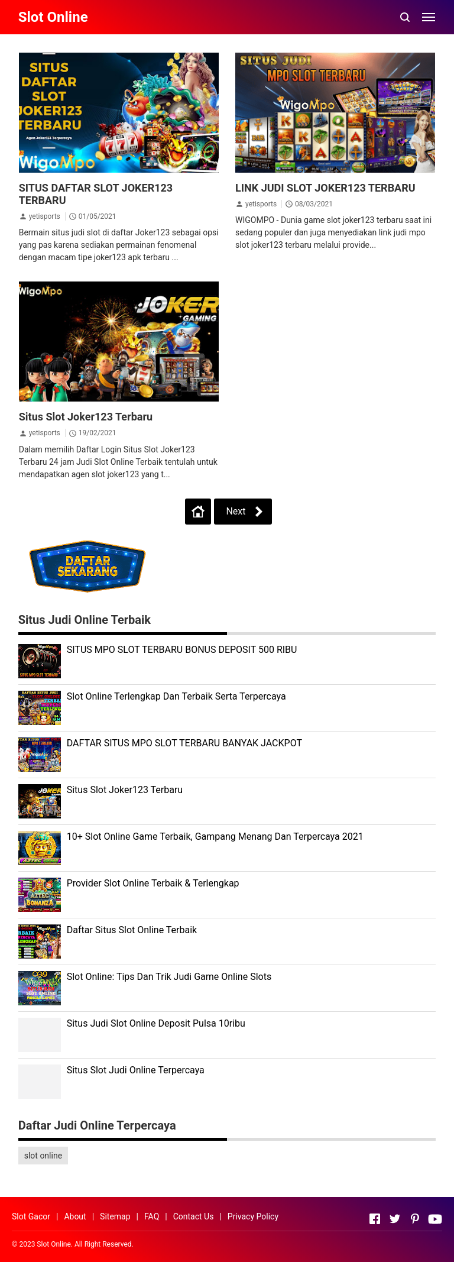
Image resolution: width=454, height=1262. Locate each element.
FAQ (151, 1216)
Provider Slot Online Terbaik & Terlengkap (153, 883)
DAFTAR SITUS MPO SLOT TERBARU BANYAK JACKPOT (184, 743)
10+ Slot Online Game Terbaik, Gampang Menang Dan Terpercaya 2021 (215, 836)
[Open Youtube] (435, 1219)
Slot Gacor (31, 1216)
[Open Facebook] (375, 1219)
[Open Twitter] (395, 1219)
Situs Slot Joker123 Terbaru (86, 416)
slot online (43, 1155)
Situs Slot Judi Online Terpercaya (136, 1070)
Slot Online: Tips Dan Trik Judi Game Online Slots (169, 976)
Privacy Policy (253, 1216)
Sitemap (115, 1216)
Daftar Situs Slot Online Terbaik (132, 930)
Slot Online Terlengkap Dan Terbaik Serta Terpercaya (176, 696)
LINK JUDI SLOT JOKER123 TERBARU (325, 188)
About (75, 1216)
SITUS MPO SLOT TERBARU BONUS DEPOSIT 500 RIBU (182, 649)
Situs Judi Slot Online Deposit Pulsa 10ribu (156, 1023)
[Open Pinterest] (415, 1219)
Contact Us (193, 1216)
